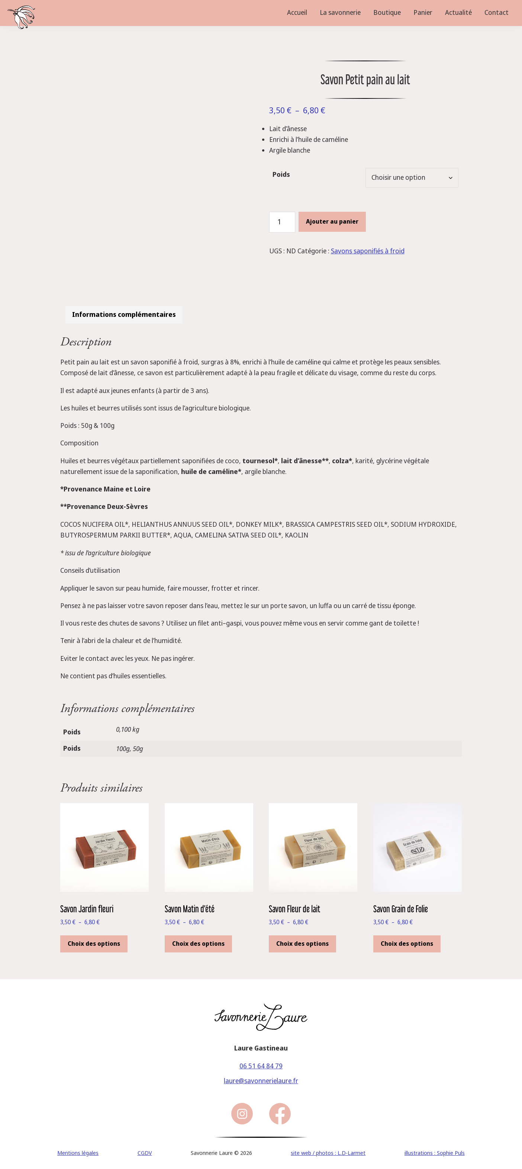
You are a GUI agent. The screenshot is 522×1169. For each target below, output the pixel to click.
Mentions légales (78, 1150)
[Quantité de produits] (282, 222)
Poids (281, 174)
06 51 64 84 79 (261, 1062)
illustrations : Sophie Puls (435, 1150)
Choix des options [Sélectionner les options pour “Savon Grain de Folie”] (407, 940)
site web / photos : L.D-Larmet (328, 1150)
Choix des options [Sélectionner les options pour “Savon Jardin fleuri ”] (94, 940)
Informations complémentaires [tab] (124, 311)
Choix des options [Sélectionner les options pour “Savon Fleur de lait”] (302, 940)
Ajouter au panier (332, 221)
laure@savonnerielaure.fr (261, 1077)
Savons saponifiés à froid (368, 251)
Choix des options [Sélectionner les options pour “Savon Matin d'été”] (198, 940)
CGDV (145, 1150)
